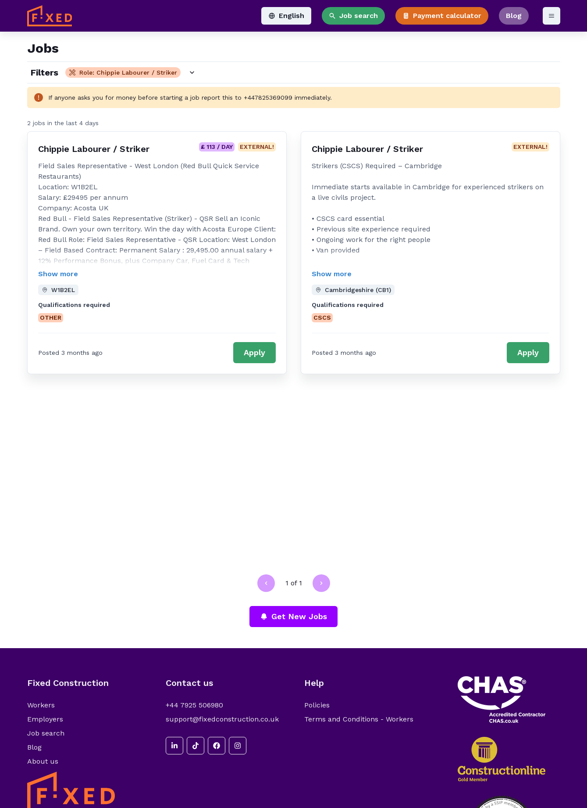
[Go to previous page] (266, 583)
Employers (45, 719)
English (286, 15)
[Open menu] (551, 16)
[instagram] (237, 745)
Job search (353, 15)
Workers (41, 705)
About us (42, 761)
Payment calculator (441, 15)
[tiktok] (195, 745)
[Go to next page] (321, 583)
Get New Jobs (293, 616)
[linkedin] (174, 745)
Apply (254, 352)
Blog (514, 15)
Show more (58, 274)
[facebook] (216, 745)
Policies (317, 705)
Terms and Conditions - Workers (358, 719)
